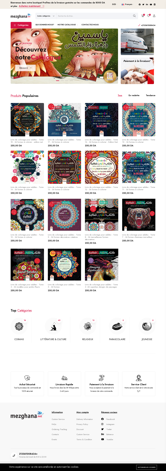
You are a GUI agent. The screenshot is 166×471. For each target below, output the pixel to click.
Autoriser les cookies (146, 467)
